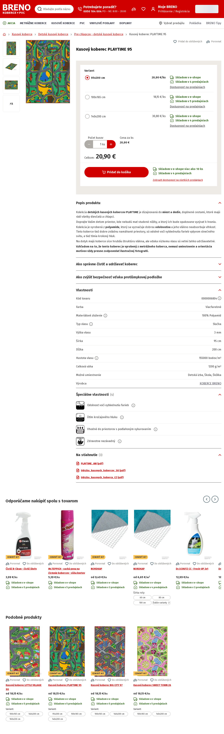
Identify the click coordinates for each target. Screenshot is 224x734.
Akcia (9, 23)
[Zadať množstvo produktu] (100, 144)
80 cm (161, 597)
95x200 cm (57, 714)
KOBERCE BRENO (210, 383)
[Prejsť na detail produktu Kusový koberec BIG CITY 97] (110, 674)
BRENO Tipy (213, 23)
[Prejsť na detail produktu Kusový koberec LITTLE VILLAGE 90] (25, 674)
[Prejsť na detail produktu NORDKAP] (110, 557)
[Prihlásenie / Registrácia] (170, 9)
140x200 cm (33, 714)
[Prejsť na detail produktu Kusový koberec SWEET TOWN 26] (152, 674)
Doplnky (125, 23)
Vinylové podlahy (102, 23)
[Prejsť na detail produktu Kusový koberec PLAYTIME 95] (67, 674)
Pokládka (195, 23)
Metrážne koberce (33, 23)
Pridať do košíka (116, 172)
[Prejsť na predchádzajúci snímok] (206, 499)
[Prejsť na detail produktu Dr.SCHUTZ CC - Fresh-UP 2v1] (195, 557)
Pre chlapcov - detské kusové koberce (98, 34)
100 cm (142, 603)
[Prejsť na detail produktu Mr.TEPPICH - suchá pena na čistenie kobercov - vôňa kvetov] (67, 557)
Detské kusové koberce (53, 34)
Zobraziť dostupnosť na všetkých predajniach (178, 180)
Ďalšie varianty (161, 603)
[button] (48, 72)
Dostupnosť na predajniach (187, 87)
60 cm (142, 597)
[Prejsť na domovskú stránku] (17, 9)
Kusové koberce (63, 23)
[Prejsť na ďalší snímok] (214, 499)
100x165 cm (15, 714)
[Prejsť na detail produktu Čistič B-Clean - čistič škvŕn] (25, 557)
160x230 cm (15, 719)
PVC (82, 23)
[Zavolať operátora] (102, 9)
